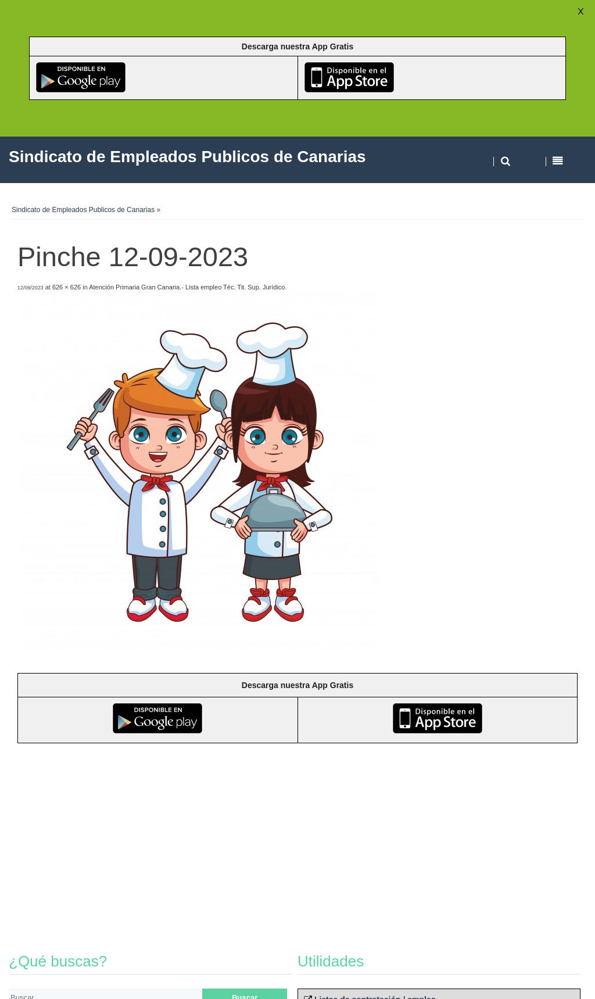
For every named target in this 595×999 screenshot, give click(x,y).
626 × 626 (66, 287)
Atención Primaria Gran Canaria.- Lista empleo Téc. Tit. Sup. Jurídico (187, 287)
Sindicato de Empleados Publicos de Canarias (83, 210)
